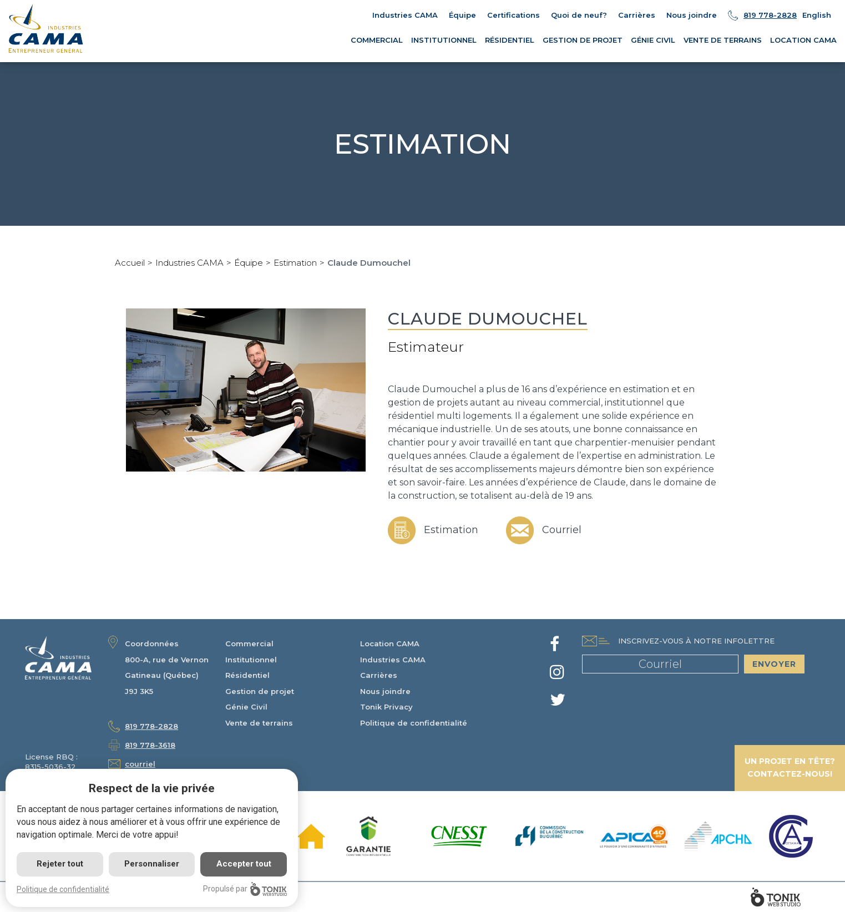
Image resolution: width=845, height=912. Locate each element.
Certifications (513, 15)
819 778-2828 (770, 15)
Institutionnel (444, 40)
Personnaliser (151, 864)
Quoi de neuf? (579, 15)
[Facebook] (554, 647)
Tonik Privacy (386, 706)
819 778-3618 (150, 745)
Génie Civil (653, 40)
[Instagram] (557, 675)
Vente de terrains (723, 40)
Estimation (295, 262)
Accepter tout (243, 864)
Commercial (377, 40)
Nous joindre (691, 15)
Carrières (636, 15)
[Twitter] (557, 702)
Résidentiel (509, 40)
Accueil (130, 262)
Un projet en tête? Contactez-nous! (790, 767)
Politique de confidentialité (413, 722)
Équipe (462, 15)
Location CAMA (803, 40)
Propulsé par (245, 889)
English (816, 15)
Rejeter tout (60, 864)
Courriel (543, 530)
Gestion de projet (583, 40)
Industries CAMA (405, 15)
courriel (140, 763)
